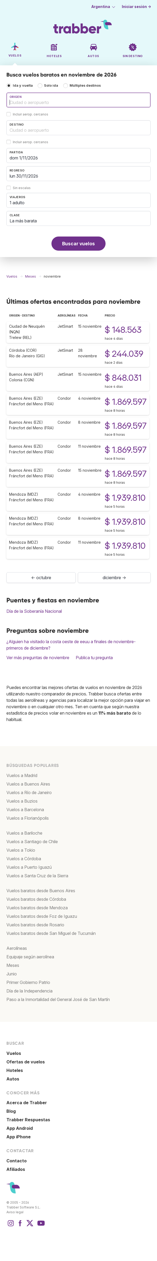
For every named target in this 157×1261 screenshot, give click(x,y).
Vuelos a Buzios (22, 801)
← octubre (41, 577)
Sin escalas (22, 188)
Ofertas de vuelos (25, 1061)
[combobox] (78, 100)
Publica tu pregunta (94, 657)
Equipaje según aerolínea (30, 956)
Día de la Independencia (29, 991)
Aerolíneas (16, 948)
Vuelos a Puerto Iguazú (29, 867)
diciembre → (114, 577)
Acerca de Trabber (26, 1102)
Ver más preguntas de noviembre (37, 657)
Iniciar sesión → (136, 7)
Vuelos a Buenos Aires (28, 784)
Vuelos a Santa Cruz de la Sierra (37, 875)
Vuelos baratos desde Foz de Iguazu (41, 916)
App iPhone (18, 1136)
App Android (19, 1128)
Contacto (16, 1160)
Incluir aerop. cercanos (30, 115)
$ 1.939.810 (125, 498)
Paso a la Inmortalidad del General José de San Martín (58, 999)
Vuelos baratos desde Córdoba (36, 899)
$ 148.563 (123, 330)
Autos (12, 1079)
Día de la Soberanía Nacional (34, 611)
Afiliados (15, 1169)
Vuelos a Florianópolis (27, 818)
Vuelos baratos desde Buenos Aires (40, 890)
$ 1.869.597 (126, 402)
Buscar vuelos (78, 243)
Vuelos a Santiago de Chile (32, 841)
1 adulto (17, 202)
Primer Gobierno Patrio (28, 982)
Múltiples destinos (85, 85)
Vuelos (13, 1053)
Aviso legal (14, 1212)
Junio (11, 973)
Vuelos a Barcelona (25, 809)
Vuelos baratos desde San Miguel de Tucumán (51, 933)
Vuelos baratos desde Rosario (35, 924)
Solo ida (51, 85)
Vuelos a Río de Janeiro (29, 792)
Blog (11, 1111)
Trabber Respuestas (28, 1119)
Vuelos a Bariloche (24, 833)
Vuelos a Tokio (20, 850)
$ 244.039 (124, 354)
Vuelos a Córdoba (23, 858)
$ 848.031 (123, 378)
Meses (12, 965)
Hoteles (14, 1070)
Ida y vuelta (23, 85)
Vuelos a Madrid (21, 775)
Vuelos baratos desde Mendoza (37, 907)
